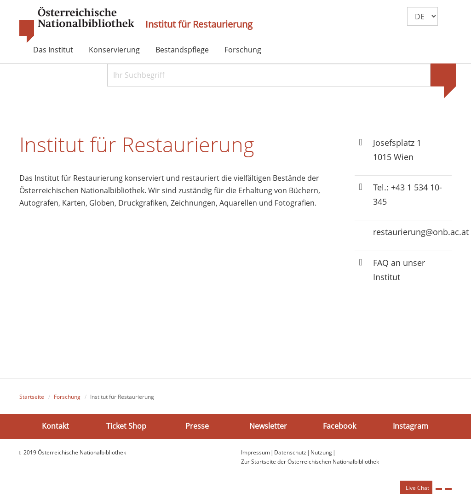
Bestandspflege (182, 50)
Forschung (242, 50)
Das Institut (53, 50)
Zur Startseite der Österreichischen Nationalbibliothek (310, 461)
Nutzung (321, 452)
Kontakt (55, 426)
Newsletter (268, 426)
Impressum (255, 452)
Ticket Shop (126, 426)
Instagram (410, 426)
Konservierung (114, 50)
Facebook (339, 426)
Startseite (31, 397)
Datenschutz (290, 452)
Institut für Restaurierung (199, 24)
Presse (197, 426)
